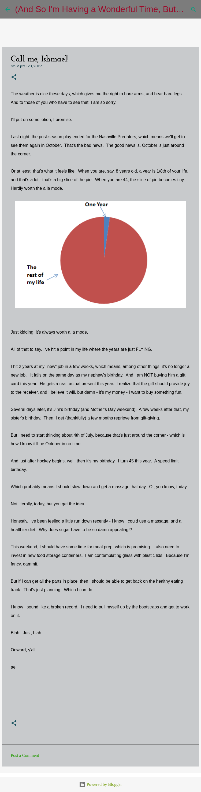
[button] (14, 77)
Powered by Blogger (100, 784)
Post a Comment (25, 755)
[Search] (193, 9)
